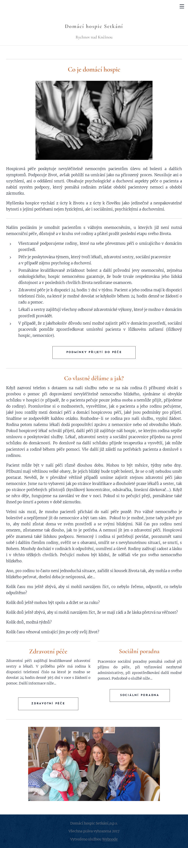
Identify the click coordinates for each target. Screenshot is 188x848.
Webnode (110, 839)
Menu (182, 6)
